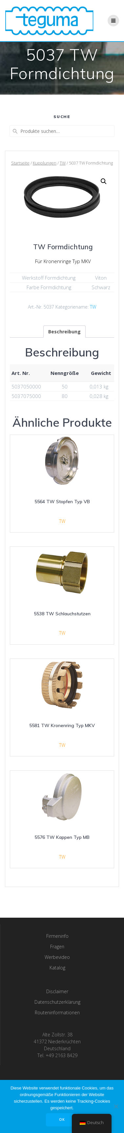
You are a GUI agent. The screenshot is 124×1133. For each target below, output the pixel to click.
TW (63, 163)
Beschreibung (64, 331)
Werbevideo (57, 957)
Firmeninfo (57, 936)
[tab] (64, 331)
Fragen (57, 946)
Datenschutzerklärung (57, 1002)
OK (62, 1119)
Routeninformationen (57, 1012)
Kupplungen (44, 163)
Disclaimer (57, 991)
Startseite (20, 163)
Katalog (57, 968)
